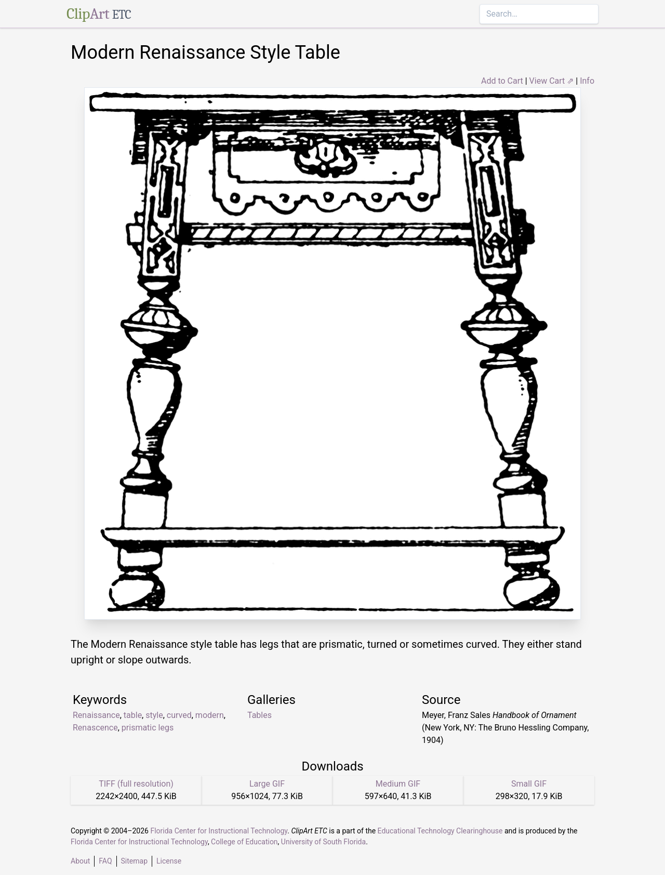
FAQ (105, 861)
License (168, 861)
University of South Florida (323, 842)
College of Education (244, 842)
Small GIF (529, 784)
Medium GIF (398, 784)
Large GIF (267, 784)
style (154, 715)
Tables (259, 715)
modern (209, 715)
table (133, 715)
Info (587, 81)
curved (179, 715)
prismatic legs (148, 728)
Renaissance (96, 715)
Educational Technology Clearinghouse (440, 831)
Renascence (95, 728)
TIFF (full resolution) (136, 784)
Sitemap (134, 861)
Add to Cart (502, 81)
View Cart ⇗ (551, 81)
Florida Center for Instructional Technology (218, 831)
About (80, 861)
